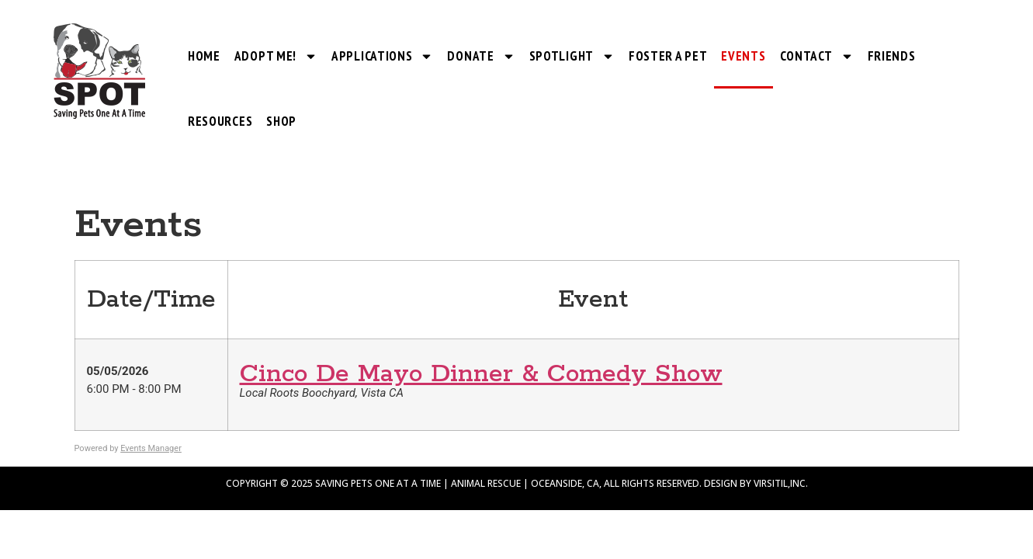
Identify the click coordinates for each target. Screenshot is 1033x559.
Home (204, 55)
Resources (220, 121)
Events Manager (151, 448)
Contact (817, 56)
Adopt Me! (275, 56)
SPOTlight (572, 56)
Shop (281, 121)
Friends (892, 55)
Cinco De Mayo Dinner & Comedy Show (481, 375)
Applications (382, 56)
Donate (481, 56)
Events (743, 55)
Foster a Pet (668, 55)
